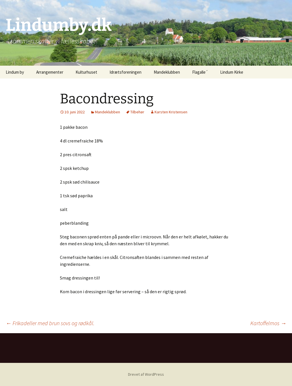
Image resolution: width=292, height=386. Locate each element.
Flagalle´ (200, 72)
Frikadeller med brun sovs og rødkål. (50, 323)
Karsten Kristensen (171, 111)
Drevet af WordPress (146, 374)
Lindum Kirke (231, 72)
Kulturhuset (86, 72)
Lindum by (15, 72)
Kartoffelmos (268, 323)
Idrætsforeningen (125, 72)
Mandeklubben (167, 72)
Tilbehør (137, 111)
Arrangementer (49, 72)
